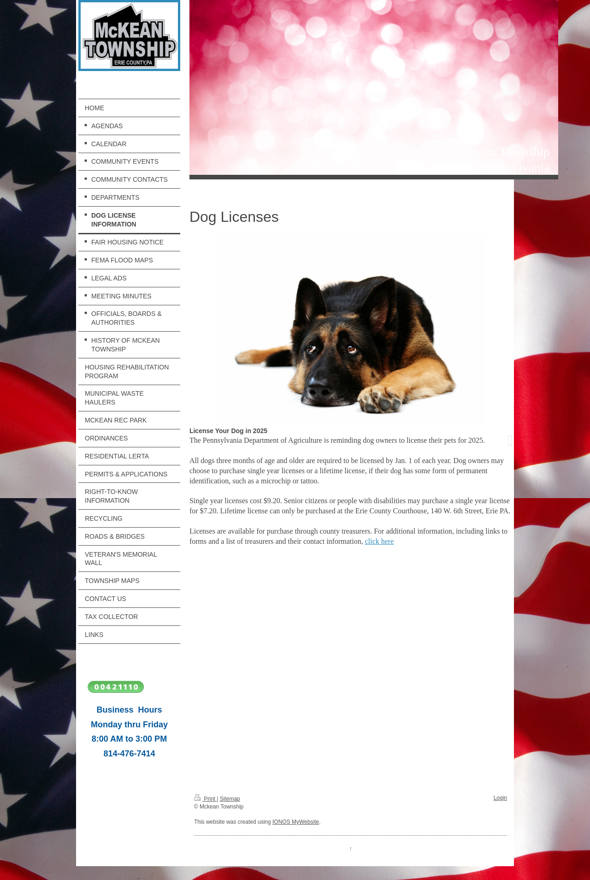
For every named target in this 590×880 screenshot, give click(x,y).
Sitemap (230, 799)
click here (379, 541)
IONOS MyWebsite (295, 822)
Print (205, 799)
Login (500, 798)
